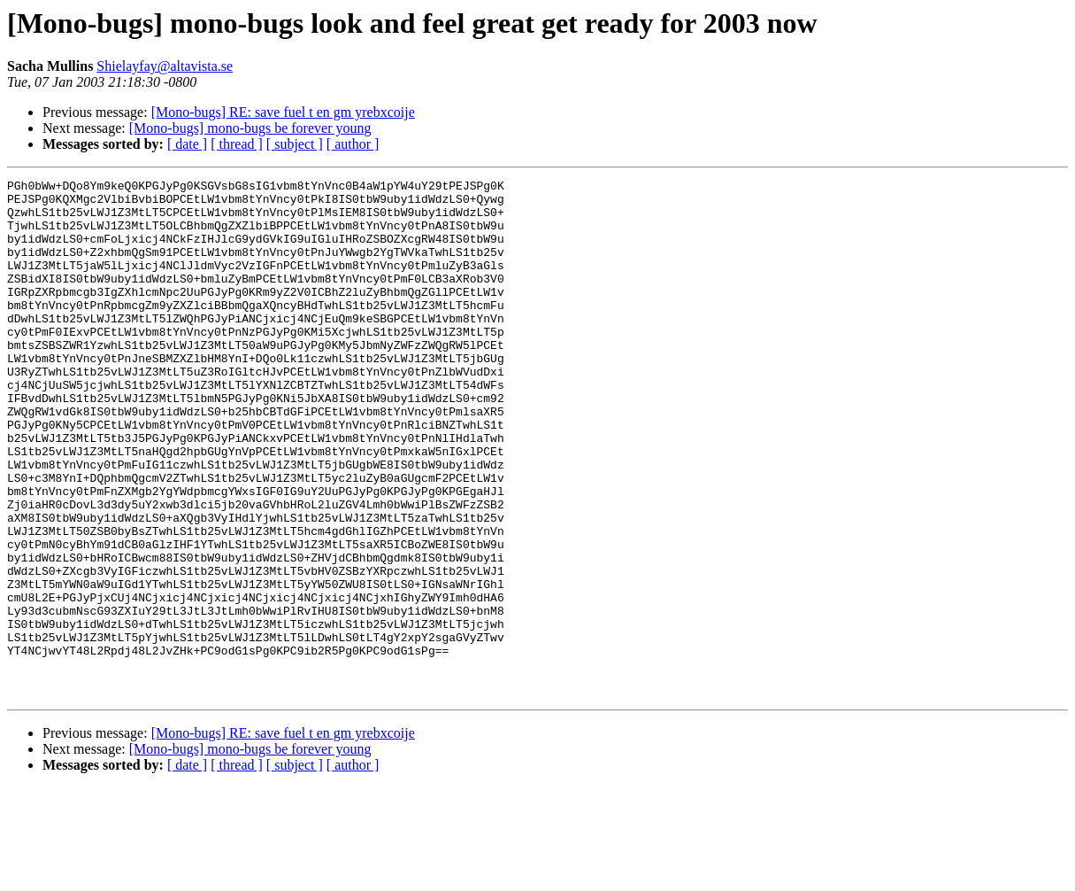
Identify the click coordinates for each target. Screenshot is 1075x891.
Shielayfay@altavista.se (164, 66)
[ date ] (187, 143)
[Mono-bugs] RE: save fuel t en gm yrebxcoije (283, 112)
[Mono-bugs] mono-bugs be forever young (250, 128)
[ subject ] (294, 143)
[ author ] (353, 143)
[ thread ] (237, 143)
